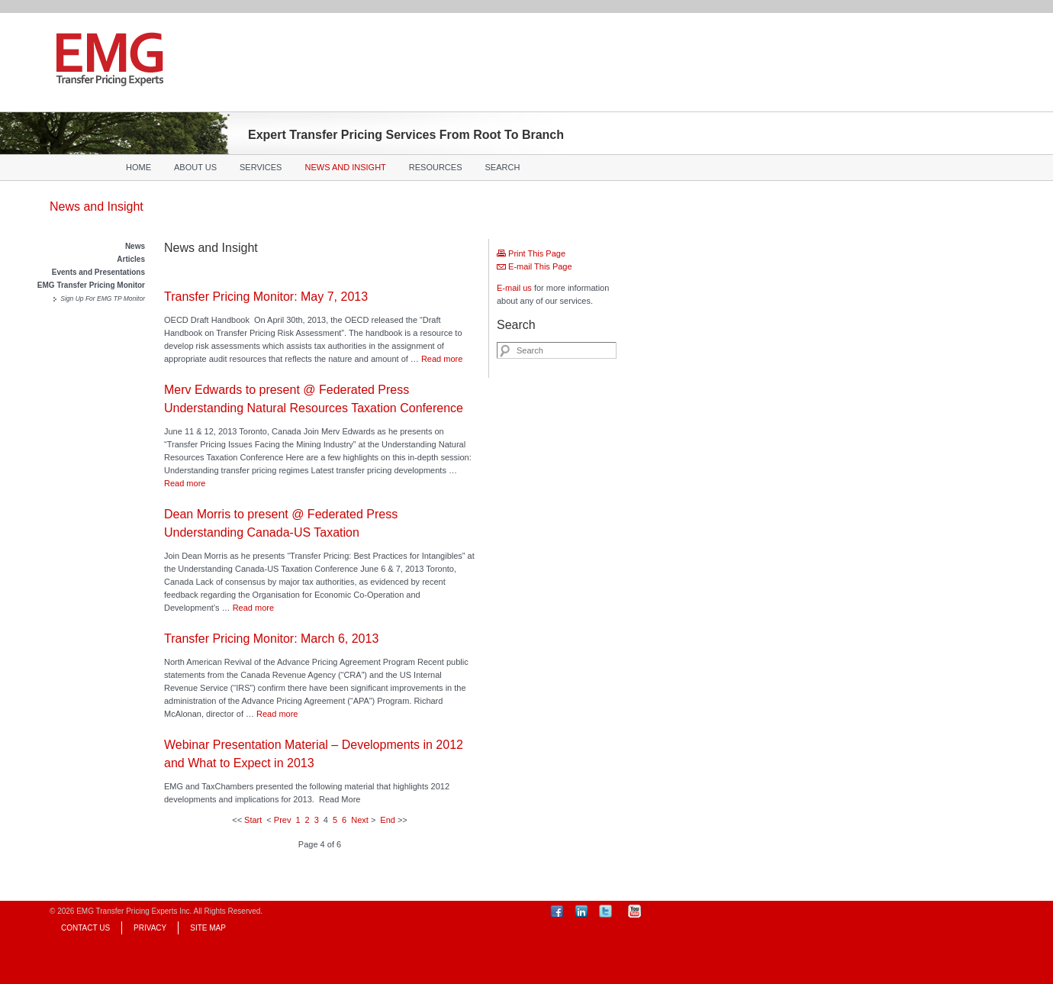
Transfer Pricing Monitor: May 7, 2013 (266, 296)
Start (253, 819)
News (135, 246)
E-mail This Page (534, 266)
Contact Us (85, 928)
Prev (282, 819)
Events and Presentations (98, 272)
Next (360, 819)
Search (502, 167)
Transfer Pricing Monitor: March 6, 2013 (271, 638)
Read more (441, 358)
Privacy (150, 928)
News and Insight (344, 167)
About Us (195, 167)
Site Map (208, 928)
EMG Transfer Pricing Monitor (91, 285)
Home (138, 167)
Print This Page (531, 253)
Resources (435, 167)
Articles (131, 259)
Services (261, 167)
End (387, 819)
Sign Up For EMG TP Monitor (102, 298)
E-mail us (514, 287)
